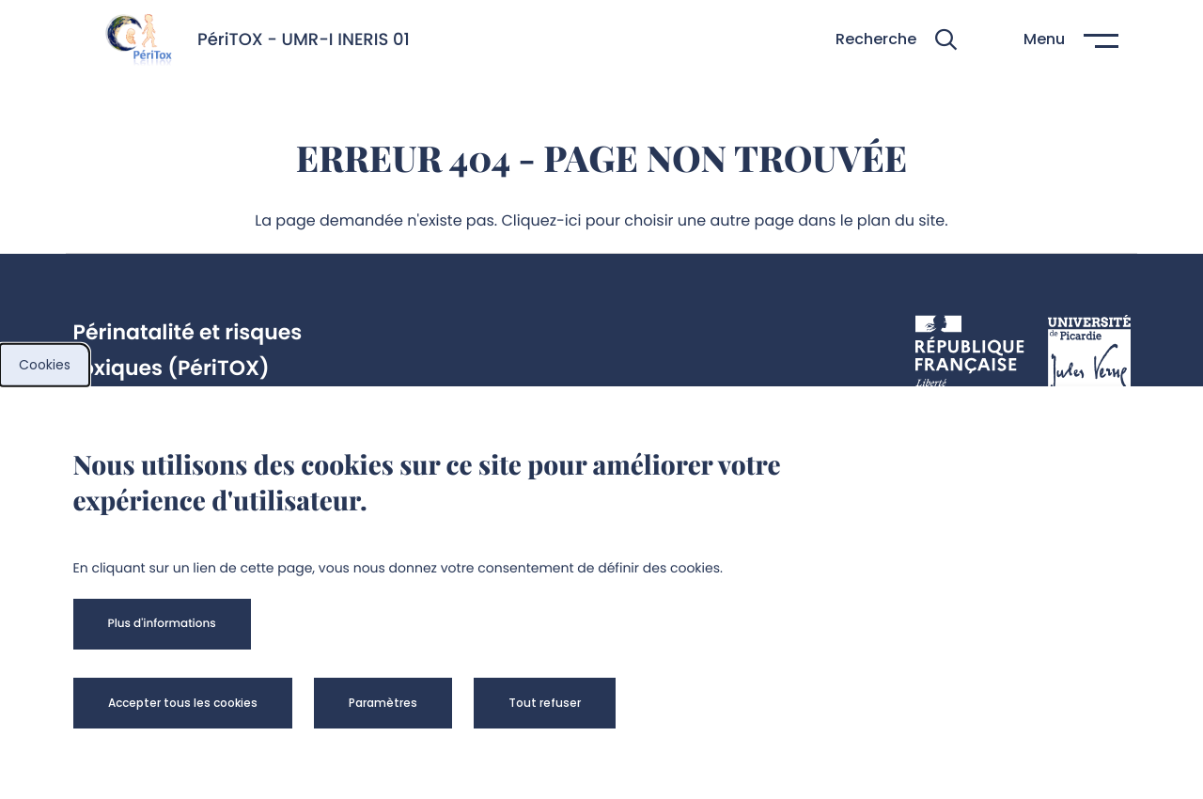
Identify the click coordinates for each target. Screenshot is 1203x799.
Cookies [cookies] (44, 364)
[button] (896, 40)
